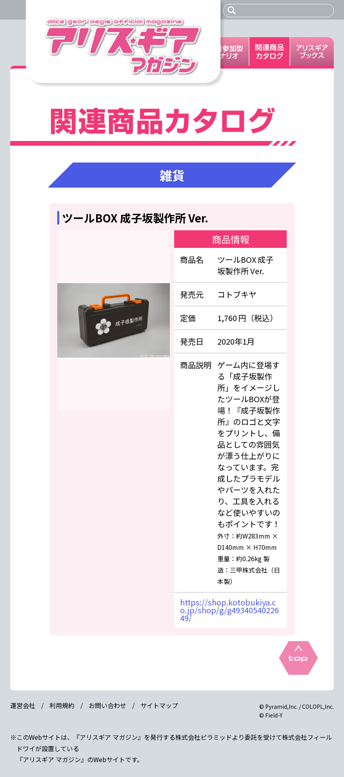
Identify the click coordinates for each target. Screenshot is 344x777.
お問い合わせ (107, 705)
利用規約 (62, 705)
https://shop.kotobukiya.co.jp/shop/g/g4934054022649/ (229, 609)
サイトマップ (159, 705)
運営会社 (22, 705)
